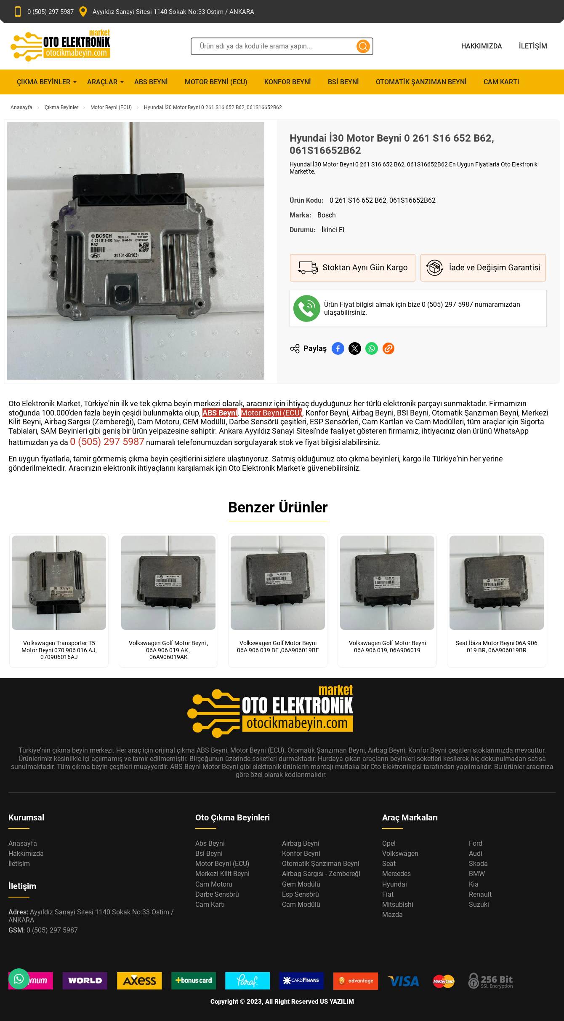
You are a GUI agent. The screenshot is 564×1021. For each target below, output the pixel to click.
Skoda (478, 862)
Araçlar (102, 82)
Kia (474, 883)
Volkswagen (400, 852)
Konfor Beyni (287, 82)
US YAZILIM (337, 1000)
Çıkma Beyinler (43, 82)
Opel (389, 842)
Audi (475, 852)
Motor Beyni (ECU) (216, 82)
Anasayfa (21, 107)
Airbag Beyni (300, 842)
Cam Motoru (213, 883)
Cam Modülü (301, 903)
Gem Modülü (301, 883)
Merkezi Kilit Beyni (222, 872)
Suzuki (479, 903)
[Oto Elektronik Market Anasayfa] (67, 46)
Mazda (392, 913)
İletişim (533, 46)
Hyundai (394, 883)
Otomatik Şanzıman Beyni (421, 82)
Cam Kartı (501, 82)
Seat (389, 862)
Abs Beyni (151, 82)
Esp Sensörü (300, 893)
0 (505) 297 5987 (448, 304)
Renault (480, 893)
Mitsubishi (397, 903)
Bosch (326, 215)
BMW (477, 872)
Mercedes (396, 872)
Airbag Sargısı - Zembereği (321, 872)
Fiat (388, 893)
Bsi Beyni (343, 82)
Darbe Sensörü (217, 893)
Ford (475, 842)
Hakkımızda (481, 46)
